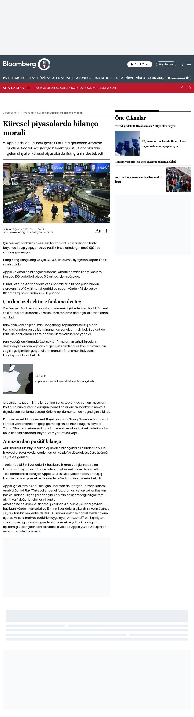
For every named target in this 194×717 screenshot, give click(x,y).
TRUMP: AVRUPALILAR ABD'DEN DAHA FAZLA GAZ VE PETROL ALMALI (74, 88)
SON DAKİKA (13, 88)
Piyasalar (28, 112)
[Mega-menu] (189, 64)
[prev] (182, 88)
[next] (190, 88)
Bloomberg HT (11, 112)
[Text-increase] (98, 231)
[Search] (181, 64)
